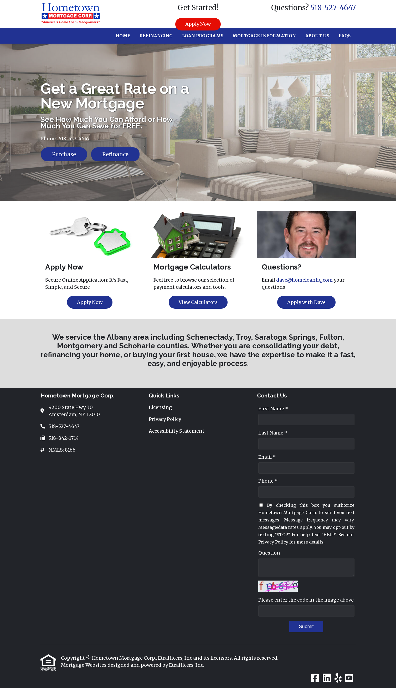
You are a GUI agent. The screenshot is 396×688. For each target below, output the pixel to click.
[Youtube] (349, 678)
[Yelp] (338, 678)
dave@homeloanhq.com (304, 280)
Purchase (64, 154)
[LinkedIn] (327, 678)
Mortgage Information (264, 35)
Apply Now (198, 24)
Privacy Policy (273, 542)
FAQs (345, 35)
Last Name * (272, 433)
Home (123, 35)
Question (269, 553)
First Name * (273, 409)
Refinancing (156, 35)
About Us (317, 35)
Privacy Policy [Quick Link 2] (165, 419)
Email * (267, 457)
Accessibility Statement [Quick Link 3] (176, 431)
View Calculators (198, 302)
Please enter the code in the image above (306, 600)
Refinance (115, 154)
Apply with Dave (306, 302)
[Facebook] (315, 678)
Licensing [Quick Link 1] (160, 407)
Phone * (268, 481)
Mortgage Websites (84, 665)
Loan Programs (202, 35)
